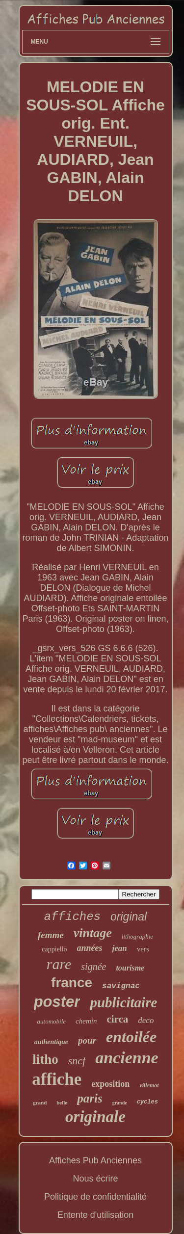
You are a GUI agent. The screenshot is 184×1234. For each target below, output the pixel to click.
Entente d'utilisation (95, 1215)
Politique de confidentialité (95, 1197)
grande (119, 1102)
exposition (110, 1084)
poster (57, 1001)
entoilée (131, 1037)
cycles (147, 1102)
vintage (93, 933)
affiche (56, 1079)
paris (89, 1098)
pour (87, 1040)
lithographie (137, 936)
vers (143, 949)
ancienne (126, 1058)
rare (59, 964)
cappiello (54, 949)
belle (61, 1102)
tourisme (130, 968)
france (71, 982)
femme (51, 935)
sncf (76, 1060)
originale (95, 1117)
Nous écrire (95, 1178)
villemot (148, 1085)
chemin (86, 1021)
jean (119, 948)
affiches (72, 916)
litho (45, 1059)
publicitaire (123, 1002)
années (90, 948)
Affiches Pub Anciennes (95, 1160)
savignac (121, 986)
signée (93, 966)
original (128, 916)
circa (117, 1019)
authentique (51, 1042)
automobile (51, 1021)
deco (146, 1020)
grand (40, 1102)
